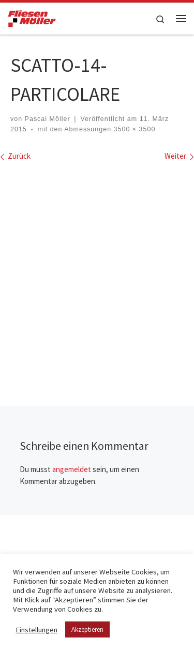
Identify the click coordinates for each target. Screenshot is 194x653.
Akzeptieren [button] (87, 629)
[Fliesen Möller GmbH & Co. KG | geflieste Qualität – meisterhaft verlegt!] (32, 17)
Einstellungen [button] (36, 629)
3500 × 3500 (133, 129)
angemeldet (71, 469)
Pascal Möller (47, 119)
